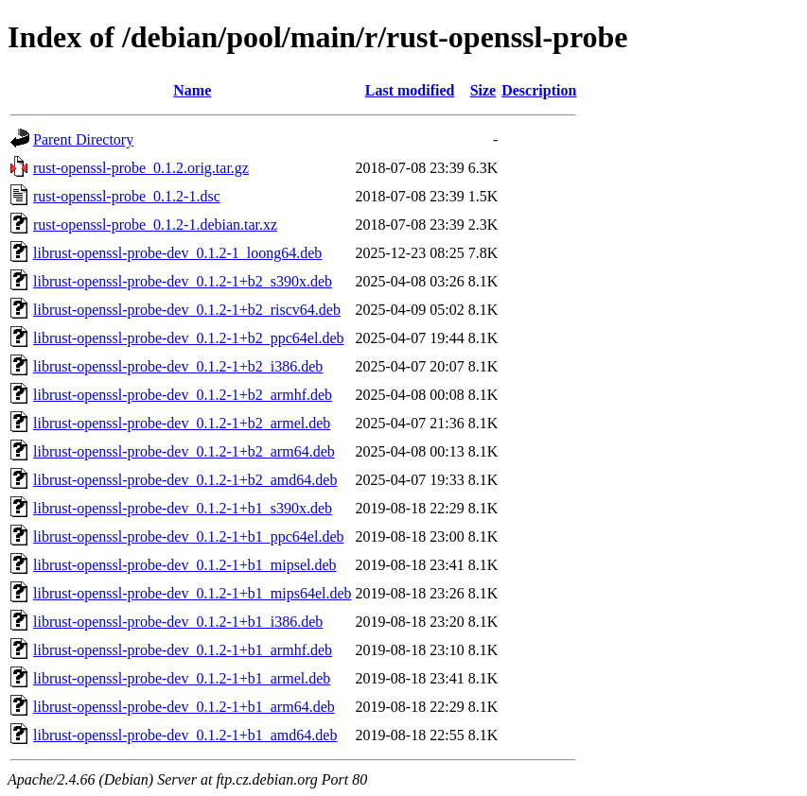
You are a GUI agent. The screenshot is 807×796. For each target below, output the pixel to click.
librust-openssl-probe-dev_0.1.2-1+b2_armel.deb (181, 423)
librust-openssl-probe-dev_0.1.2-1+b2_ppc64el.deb (188, 338)
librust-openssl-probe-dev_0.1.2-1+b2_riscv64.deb (187, 310)
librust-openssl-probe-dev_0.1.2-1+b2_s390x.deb (182, 281)
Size (483, 90)
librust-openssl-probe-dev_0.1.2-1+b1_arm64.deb (184, 707)
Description (538, 90)
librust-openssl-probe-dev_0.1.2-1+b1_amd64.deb (185, 735)
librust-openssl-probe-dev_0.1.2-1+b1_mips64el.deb (192, 593)
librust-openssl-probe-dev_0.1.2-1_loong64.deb (177, 253)
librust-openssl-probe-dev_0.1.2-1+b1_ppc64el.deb (188, 536)
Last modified (410, 90)
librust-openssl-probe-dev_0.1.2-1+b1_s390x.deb (182, 508)
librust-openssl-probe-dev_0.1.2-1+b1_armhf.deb (182, 650)
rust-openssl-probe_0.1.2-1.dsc (126, 196)
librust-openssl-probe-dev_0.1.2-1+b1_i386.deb (178, 622)
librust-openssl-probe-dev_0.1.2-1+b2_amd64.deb (185, 480)
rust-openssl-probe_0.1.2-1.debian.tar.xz (155, 224)
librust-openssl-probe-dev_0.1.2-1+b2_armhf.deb (182, 395)
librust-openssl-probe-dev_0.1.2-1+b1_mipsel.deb (185, 565)
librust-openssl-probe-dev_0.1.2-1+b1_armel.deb (181, 678)
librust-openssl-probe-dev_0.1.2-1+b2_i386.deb (178, 366)
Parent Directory (83, 139)
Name (192, 90)
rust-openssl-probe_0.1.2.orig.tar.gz (141, 168)
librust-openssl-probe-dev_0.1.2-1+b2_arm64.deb (184, 451)
